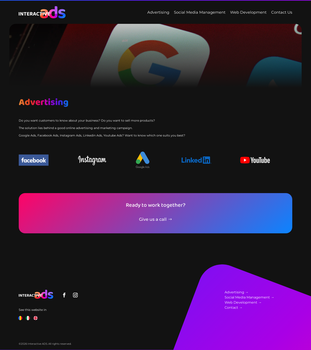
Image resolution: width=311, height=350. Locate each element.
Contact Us (281, 12)
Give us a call (153, 219)
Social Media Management (199, 12)
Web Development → (243, 302)
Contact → (233, 308)
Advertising (158, 12)
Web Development (248, 12)
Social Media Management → (249, 297)
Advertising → (236, 292)
